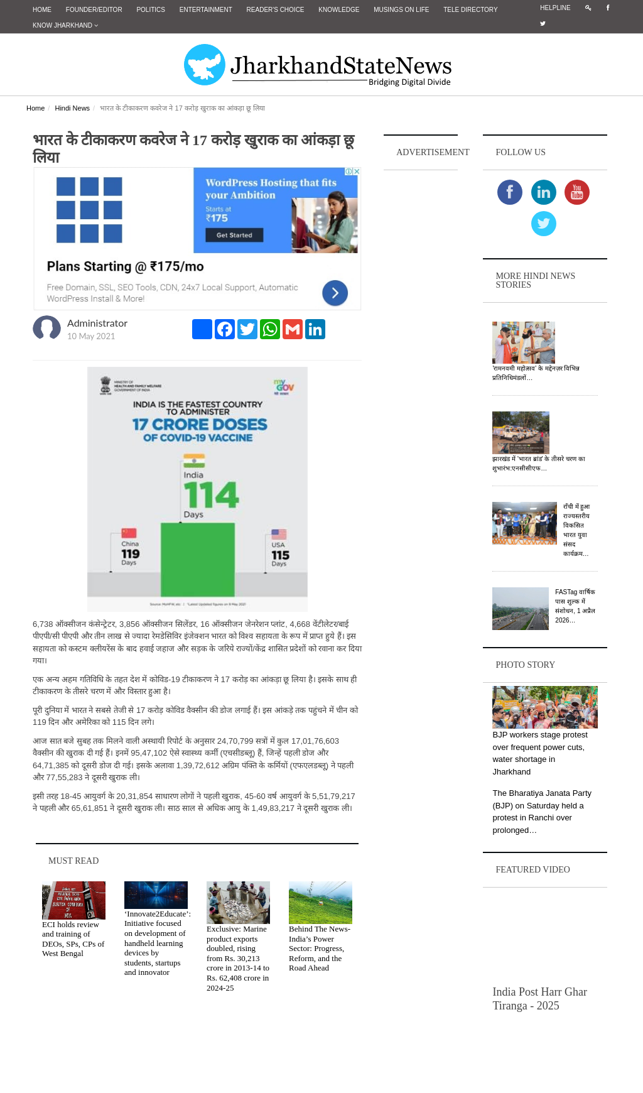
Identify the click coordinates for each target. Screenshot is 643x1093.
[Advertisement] (421, 361)
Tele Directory (470, 9)
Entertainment (206, 9)
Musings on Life (401, 9)
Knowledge (338, 9)
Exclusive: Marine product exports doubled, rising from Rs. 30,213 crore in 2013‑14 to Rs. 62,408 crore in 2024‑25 (238, 958)
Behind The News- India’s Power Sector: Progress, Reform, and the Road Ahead (319, 948)
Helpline (555, 7)
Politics (150, 9)
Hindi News (72, 108)
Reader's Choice (276, 9)
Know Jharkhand (65, 25)
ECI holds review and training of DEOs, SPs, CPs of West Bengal (73, 939)
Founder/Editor (94, 9)
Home (42, 9)
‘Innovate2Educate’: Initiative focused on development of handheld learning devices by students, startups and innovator (157, 943)
